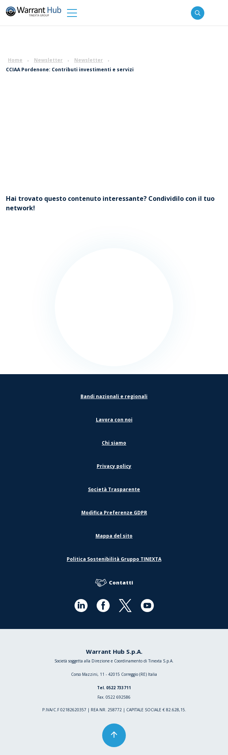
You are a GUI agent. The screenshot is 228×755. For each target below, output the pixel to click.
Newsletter (48, 60)
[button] (72, 13)
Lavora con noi (114, 419)
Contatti (114, 583)
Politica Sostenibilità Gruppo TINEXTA (114, 559)
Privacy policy (114, 466)
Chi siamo (114, 443)
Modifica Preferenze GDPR (114, 512)
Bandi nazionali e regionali (114, 396)
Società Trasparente (114, 489)
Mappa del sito (114, 535)
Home (15, 60)
